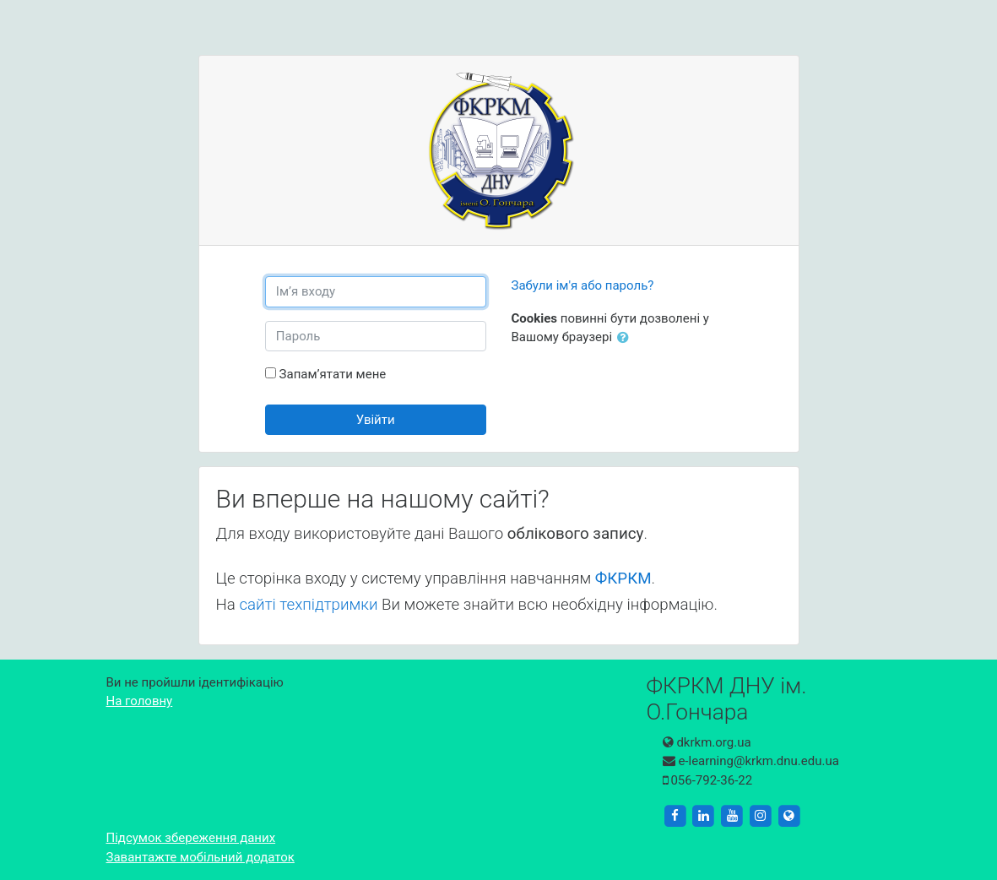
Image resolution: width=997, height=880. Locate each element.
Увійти (375, 419)
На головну (139, 701)
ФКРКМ (623, 578)
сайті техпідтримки (308, 604)
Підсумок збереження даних (191, 837)
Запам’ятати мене (333, 374)
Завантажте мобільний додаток (200, 857)
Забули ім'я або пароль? (583, 285)
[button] (626, 338)
